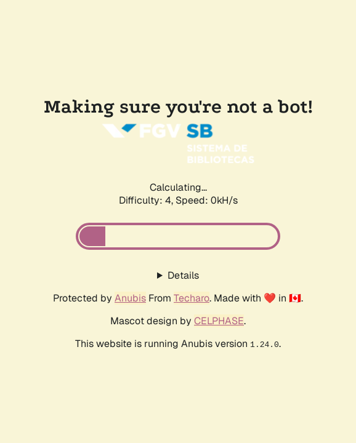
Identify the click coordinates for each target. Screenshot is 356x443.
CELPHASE (219, 320)
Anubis (130, 298)
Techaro (191, 298)
